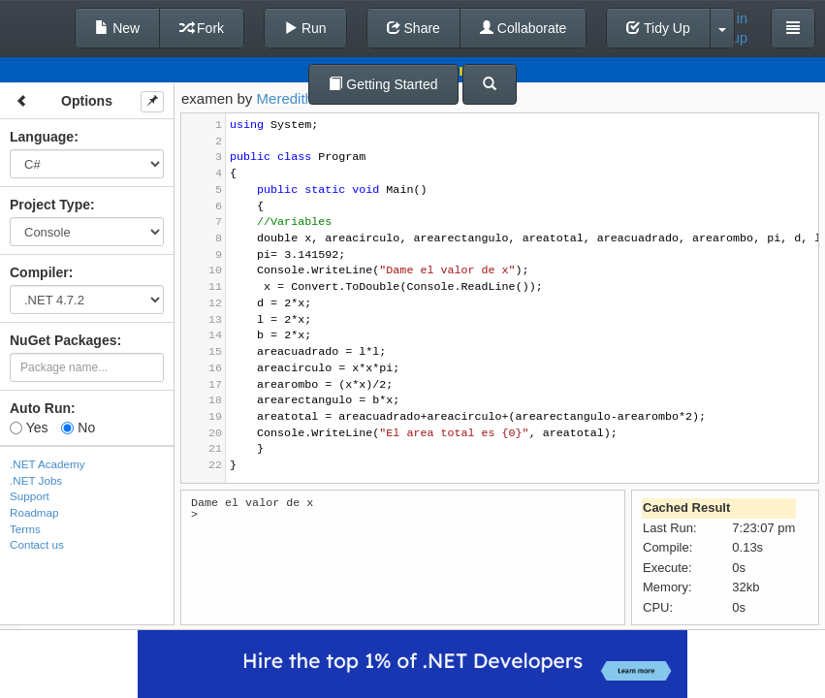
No (78, 427)
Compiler (39, 272)
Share (413, 28)
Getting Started (383, 84)
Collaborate (523, 28)
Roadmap (34, 512)
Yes (29, 427)
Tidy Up (657, 28)
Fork (201, 28)
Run (305, 28)
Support (29, 496)
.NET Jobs (36, 480)
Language (42, 136)
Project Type (50, 204)
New (117, 28)
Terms (25, 529)
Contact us (37, 544)
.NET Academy (47, 464)
